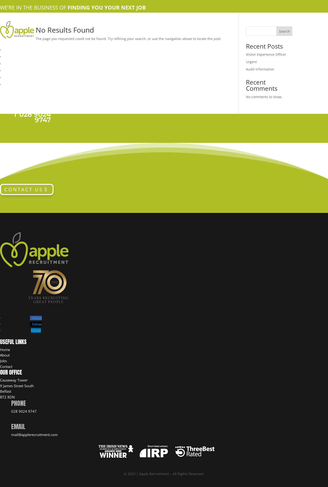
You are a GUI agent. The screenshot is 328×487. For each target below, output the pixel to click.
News (8, 83)
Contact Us (12, 70)
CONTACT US (23, 189)
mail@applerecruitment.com (34, 434)
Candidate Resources (22, 77)
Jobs (3, 360)
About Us (11, 56)
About (5, 355)
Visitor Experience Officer (266, 54)
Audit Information (260, 69)
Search (284, 31)
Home (8, 49)
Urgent (251, 62)
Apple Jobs (13, 63)
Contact (6, 366)
